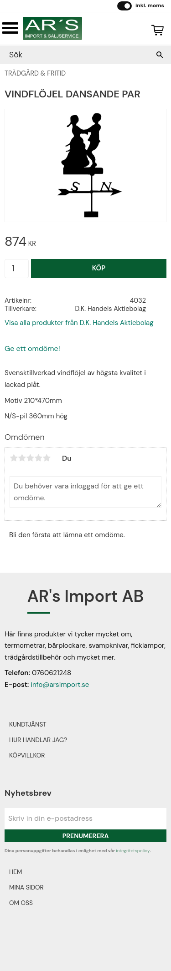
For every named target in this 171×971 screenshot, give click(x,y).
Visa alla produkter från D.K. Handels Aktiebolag (79, 322)
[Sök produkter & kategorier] (76, 55)
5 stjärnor (46, 458)
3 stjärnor (30, 458)
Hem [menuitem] (15, 872)
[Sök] (159, 55)
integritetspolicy (133, 851)
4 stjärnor (38, 458)
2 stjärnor (22, 458)
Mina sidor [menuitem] (26, 887)
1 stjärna (14, 458)
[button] (10, 28)
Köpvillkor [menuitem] (27, 755)
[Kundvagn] (155, 29)
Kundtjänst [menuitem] (28, 724)
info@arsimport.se (60, 684)
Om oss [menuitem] (21, 903)
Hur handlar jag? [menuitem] (38, 740)
